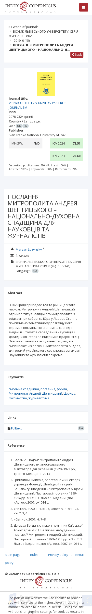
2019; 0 (22, 40)
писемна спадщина (24, 389)
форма (62, 389)
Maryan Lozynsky (29, 249)
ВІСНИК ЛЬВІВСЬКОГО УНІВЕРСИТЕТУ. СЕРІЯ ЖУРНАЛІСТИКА (43, 33)
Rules (34, 554)
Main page (13, 554)
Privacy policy (58, 554)
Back (77, 54)
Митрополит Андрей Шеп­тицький (35, 393)
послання (47, 389)
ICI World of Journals (24, 27)
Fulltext (16, 428)
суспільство (18, 398)
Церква (69, 393)
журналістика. (39, 398)
